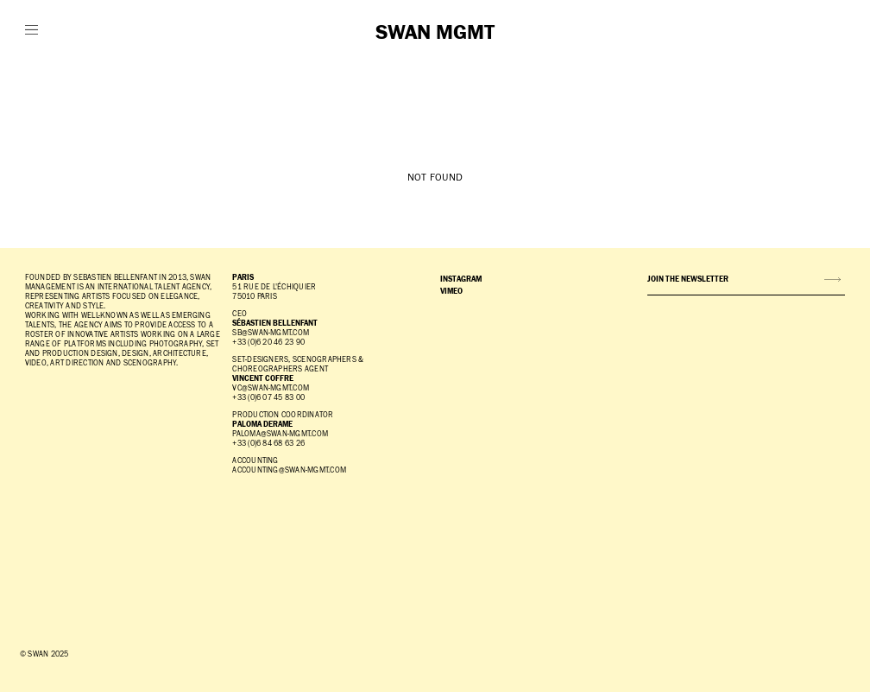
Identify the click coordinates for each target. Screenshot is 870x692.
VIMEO (451, 291)
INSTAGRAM (461, 279)
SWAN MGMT (435, 32)
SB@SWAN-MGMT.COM (270, 333)
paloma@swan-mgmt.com (280, 434)
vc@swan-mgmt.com (270, 388)
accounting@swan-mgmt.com (289, 470)
